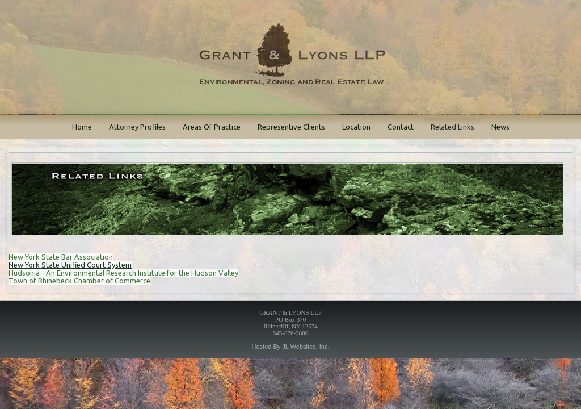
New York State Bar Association (61, 257)
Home (82, 127)
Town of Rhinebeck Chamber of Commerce (79, 281)
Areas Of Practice (212, 127)
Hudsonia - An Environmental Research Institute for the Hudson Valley (123, 273)
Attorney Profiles (137, 127)
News (500, 127)
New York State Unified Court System (70, 265)
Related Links (452, 127)
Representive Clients (291, 127)
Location (356, 127)
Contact (401, 127)
